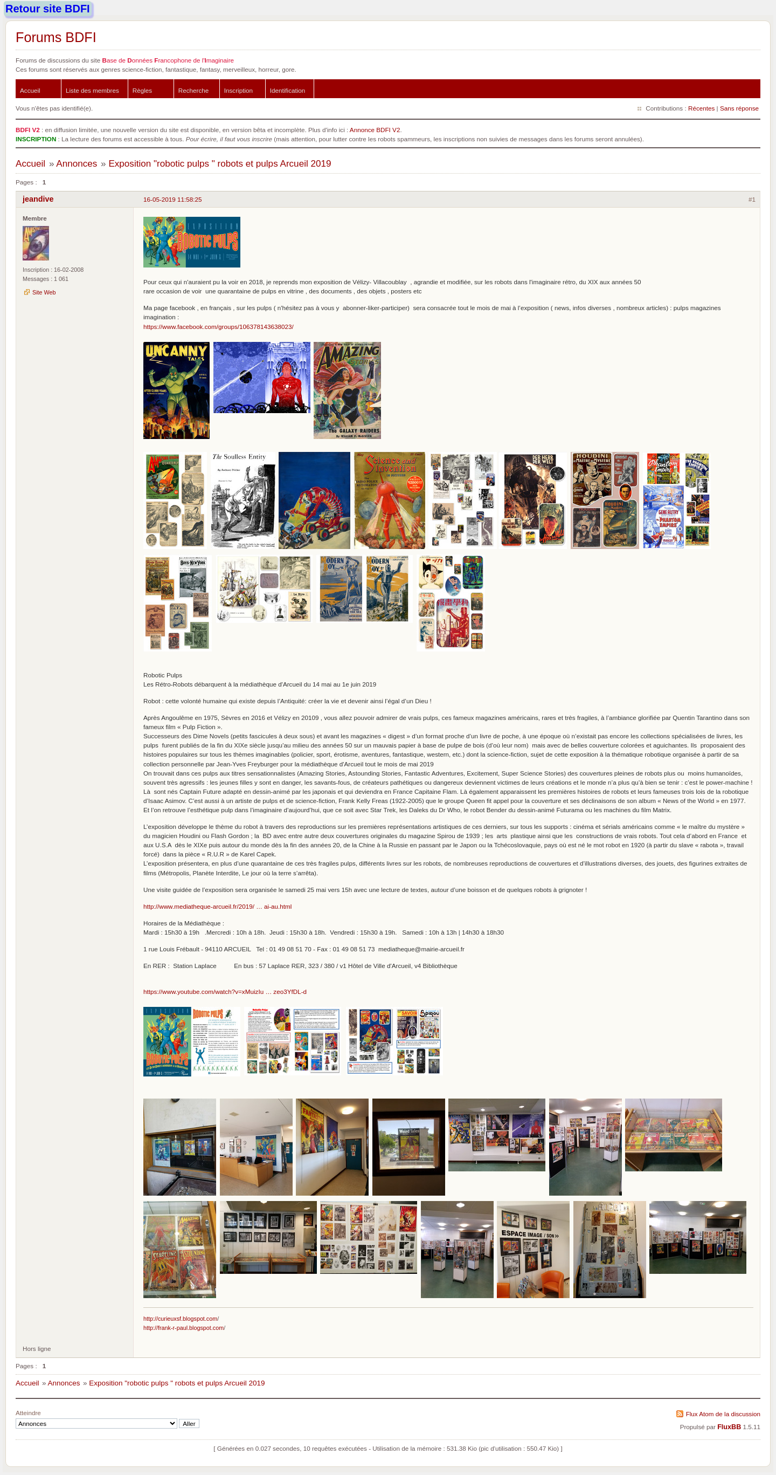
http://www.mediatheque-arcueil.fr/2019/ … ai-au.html (217, 906)
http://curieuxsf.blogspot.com (180, 1318)
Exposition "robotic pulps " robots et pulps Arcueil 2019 (219, 164)
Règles (142, 90)
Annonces (76, 164)
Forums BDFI (56, 37)
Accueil (30, 90)
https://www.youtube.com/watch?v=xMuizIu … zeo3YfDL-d (225, 991)
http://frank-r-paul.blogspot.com (183, 1328)
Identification (288, 90)
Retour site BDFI (47, 9)
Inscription (238, 90)
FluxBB (729, 1427)
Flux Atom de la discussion (723, 1413)
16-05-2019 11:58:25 (172, 199)
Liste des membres (92, 90)
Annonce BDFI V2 (375, 129)
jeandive (38, 199)
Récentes (701, 108)
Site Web (44, 292)
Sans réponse (739, 108)
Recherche (193, 90)
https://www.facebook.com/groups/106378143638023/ (218, 326)
